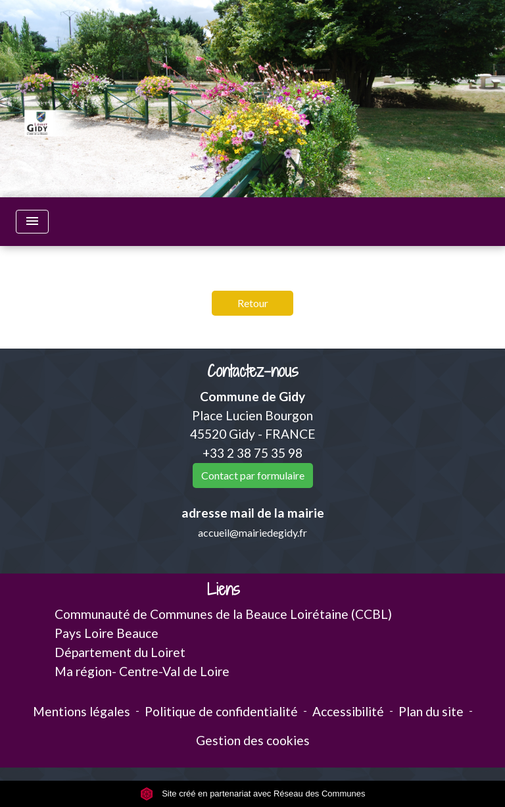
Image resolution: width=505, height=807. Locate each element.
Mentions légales (81, 711)
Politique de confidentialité (221, 711)
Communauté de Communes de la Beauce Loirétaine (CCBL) (223, 614)
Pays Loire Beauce (106, 633)
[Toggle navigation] (32, 221)
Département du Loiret (120, 652)
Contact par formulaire (252, 475)
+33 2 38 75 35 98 (252, 452)
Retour (252, 303)
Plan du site (431, 711)
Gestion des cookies (253, 740)
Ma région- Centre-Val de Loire (142, 671)
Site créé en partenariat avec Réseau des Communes (253, 793)
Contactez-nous (253, 371)
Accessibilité (348, 711)
